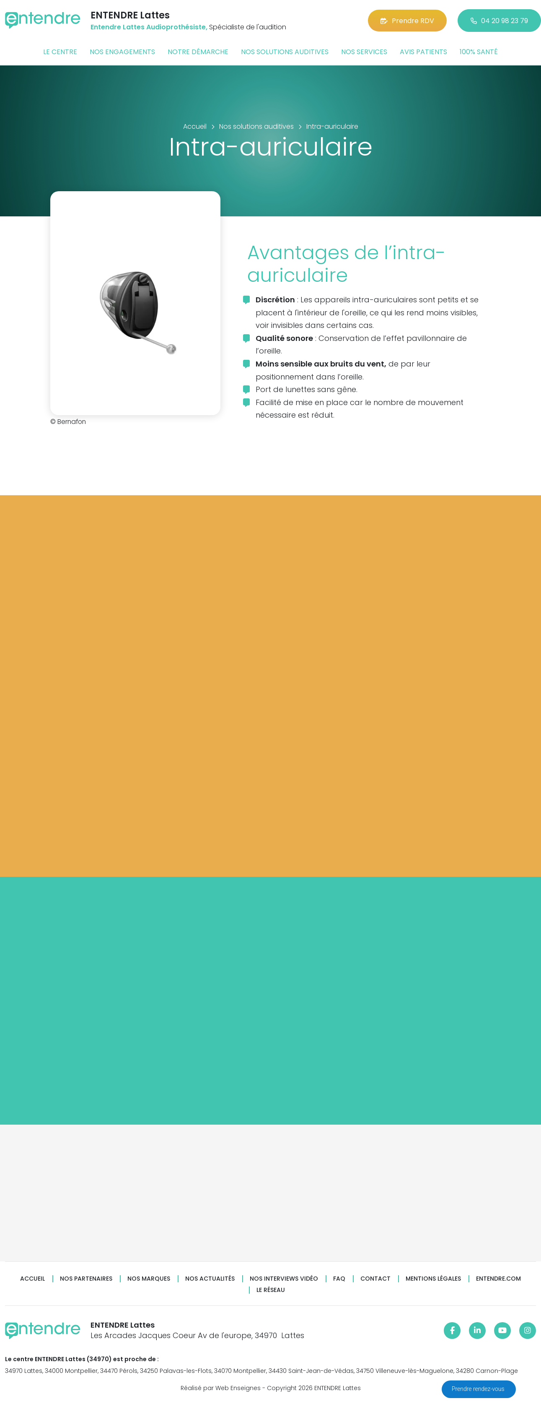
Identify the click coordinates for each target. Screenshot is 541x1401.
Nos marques (148, 1278)
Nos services (364, 52)
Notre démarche (198, 52)
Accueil (32, 1278)
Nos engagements (122, 52)
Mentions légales (433, 1278)
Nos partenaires (86, 1278)
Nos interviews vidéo (284, 1278)
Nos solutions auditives (285, 52)
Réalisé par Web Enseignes (221, 1388)
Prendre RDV (407, 21)
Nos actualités (210, 1278)
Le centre (60, 52)
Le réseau (270, 1290)
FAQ (339, 1278)
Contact (375, 1278)
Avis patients (423, 52)
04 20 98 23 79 (499, 21)
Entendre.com (498, 1278)
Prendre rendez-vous (479, 1388)
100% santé (479, 52)
